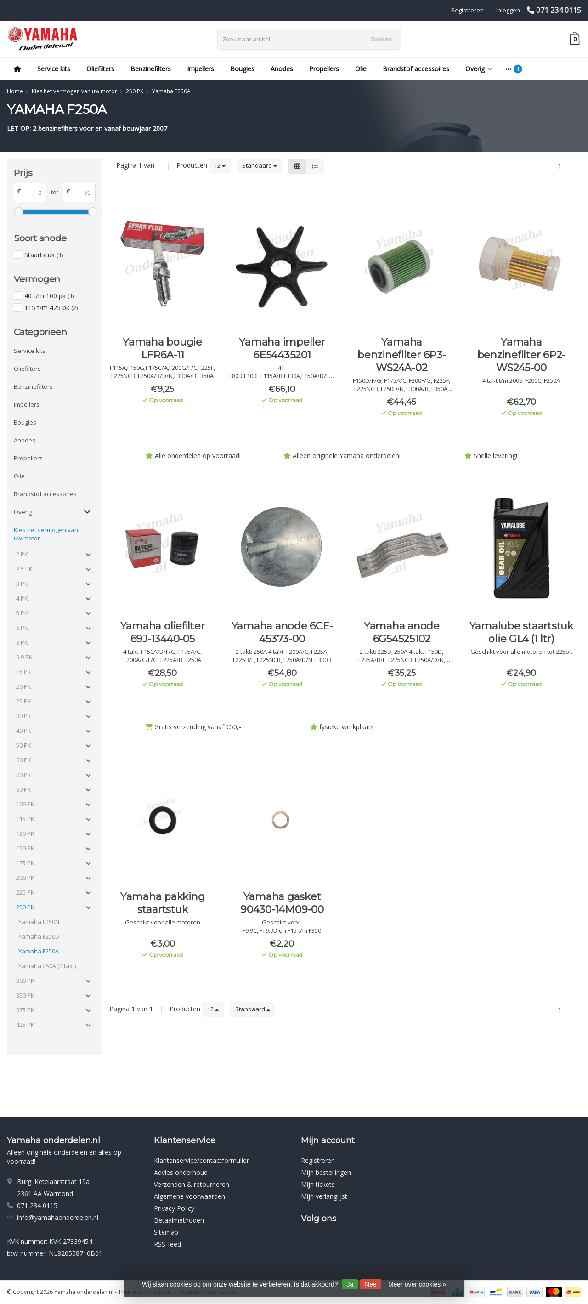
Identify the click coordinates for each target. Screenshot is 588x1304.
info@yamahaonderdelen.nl (57, 1217)
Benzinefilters (150, 68)
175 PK (25, 863)
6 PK (22, 628)
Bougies (242, 68)
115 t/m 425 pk (51, 307)
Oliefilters (100, 68)
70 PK (23, 775)
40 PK (23, 730)
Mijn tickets (318, 1184)
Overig (478, 68)
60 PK (23, 760)
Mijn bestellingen (326, 1172)
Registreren (467, 10)
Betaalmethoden (179, 1220)
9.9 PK (24, 657)
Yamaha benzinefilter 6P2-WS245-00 (521, 355)
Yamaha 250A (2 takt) (47, 966)
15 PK (23, 672)
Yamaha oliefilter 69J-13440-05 (162, 632)
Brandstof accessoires (416, 68)
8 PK (22, 642)
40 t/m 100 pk (49, 295)
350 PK (25, 995)
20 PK (23, 686)
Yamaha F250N (38, 922)
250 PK (25, 907)
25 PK (23, 701)
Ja (349, 1284)
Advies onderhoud (181, 1172)
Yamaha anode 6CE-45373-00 (282, 632)
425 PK (25, 1025)
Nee (371, 1284)
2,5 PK (24, 569)
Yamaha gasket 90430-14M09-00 (282, 903)
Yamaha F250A (38, 951)
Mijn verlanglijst (324, 1196)
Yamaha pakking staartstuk (162, 903)
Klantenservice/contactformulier (201, 1160)
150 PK (25, 848)
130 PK (25, 833)
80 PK (23, 789)
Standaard (259, 165)
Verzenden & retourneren (191, 1184)
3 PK (22, 583)
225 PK (25, 892)
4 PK (22, 598)
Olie (361, 68)
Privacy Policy (174, 1208)
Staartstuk (43, 254)
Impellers (200, 68)
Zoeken (381, 39)
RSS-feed (167, 1244)
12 (220, 165)
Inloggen (508, 10)
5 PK (22, 613)
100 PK (25, 804)
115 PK (25, 819)
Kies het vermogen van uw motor (46, 534)
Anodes (282, 68)
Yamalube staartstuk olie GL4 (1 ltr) (521, 632)
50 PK (23, 745)
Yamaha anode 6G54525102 (402, 632)
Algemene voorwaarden (189, 1196)
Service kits (53, 68)
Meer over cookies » (417, 1284)
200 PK (25, 877)
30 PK (23, 716)
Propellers (324, 68)
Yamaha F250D (38, 936)
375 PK (25, 1010)
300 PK (25, 980)
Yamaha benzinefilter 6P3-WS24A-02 (401, 355)
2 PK (22, 554)
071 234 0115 (558, 10)
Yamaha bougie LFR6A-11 (162, 348)
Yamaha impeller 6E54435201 (282, 348)
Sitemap (166, 1232)
